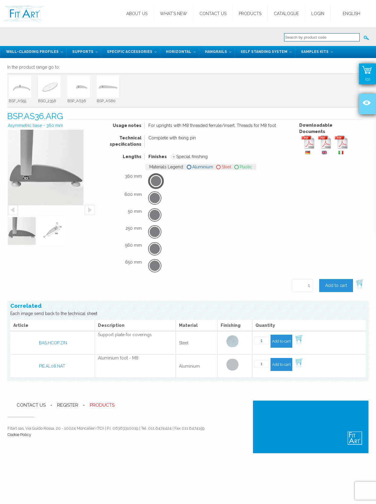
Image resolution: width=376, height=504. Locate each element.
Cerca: (366, 37)
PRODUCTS (102, 405)
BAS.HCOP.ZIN (53, 342)
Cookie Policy (19, 434)
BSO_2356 (47, 101)
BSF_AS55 (17, 101)
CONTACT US (31, 405)
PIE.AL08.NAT (52, 366)
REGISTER (67, 405)
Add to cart (336, 285)
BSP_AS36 (76, 101)
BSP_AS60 (106, 101)
